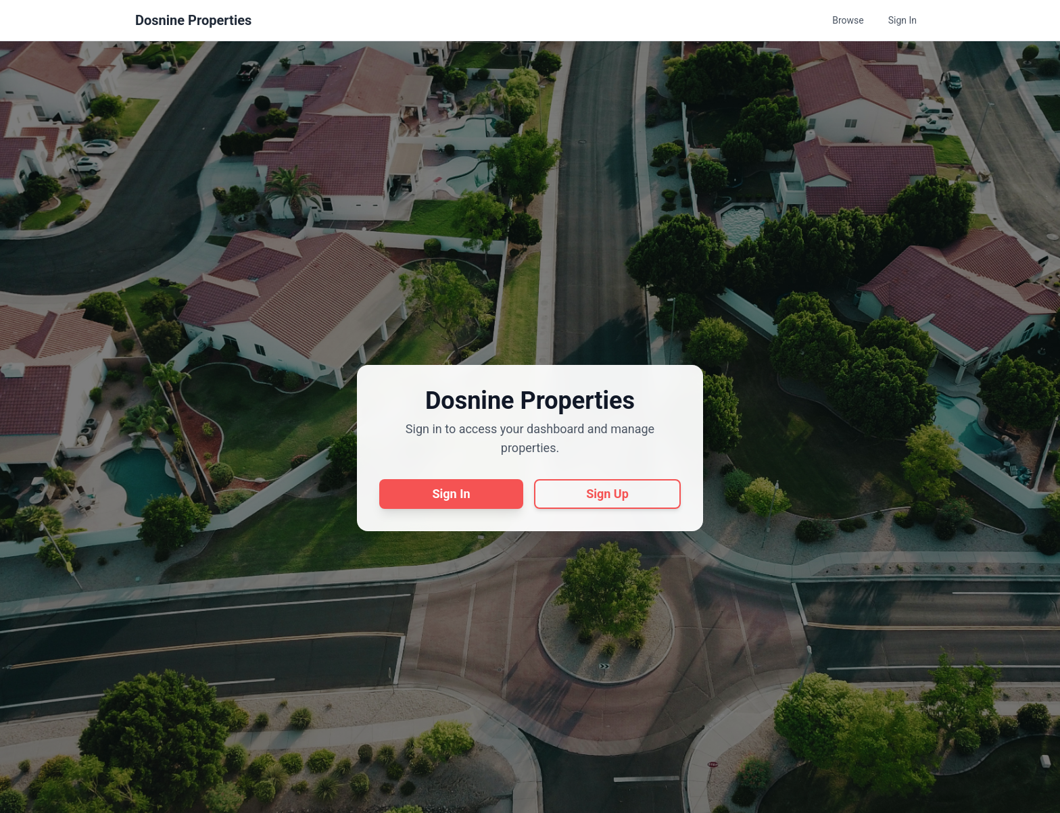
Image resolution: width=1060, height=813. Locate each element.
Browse (847, 20)
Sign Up (607, 494)
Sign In (902, 20)
